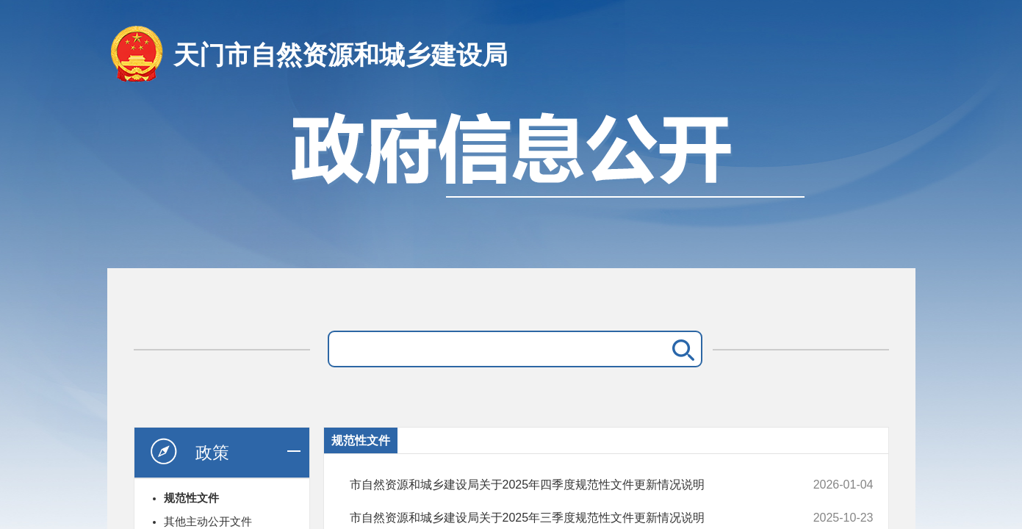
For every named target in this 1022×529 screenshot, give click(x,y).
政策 (188, 452)
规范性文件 (191, 498)
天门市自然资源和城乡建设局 (340, 54)
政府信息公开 (511, 181)
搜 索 (680, 349)
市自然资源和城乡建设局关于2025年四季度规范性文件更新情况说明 (562, 485)
